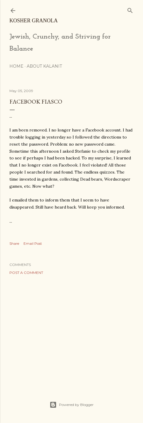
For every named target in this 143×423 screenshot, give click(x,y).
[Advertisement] (71, 330)
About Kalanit (44, 66)
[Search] (130, 9)
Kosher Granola (33, 21)
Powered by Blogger (72, 404)
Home (16, 66)
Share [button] (14, 243)
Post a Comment (26, 272)
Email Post (32, 243)
